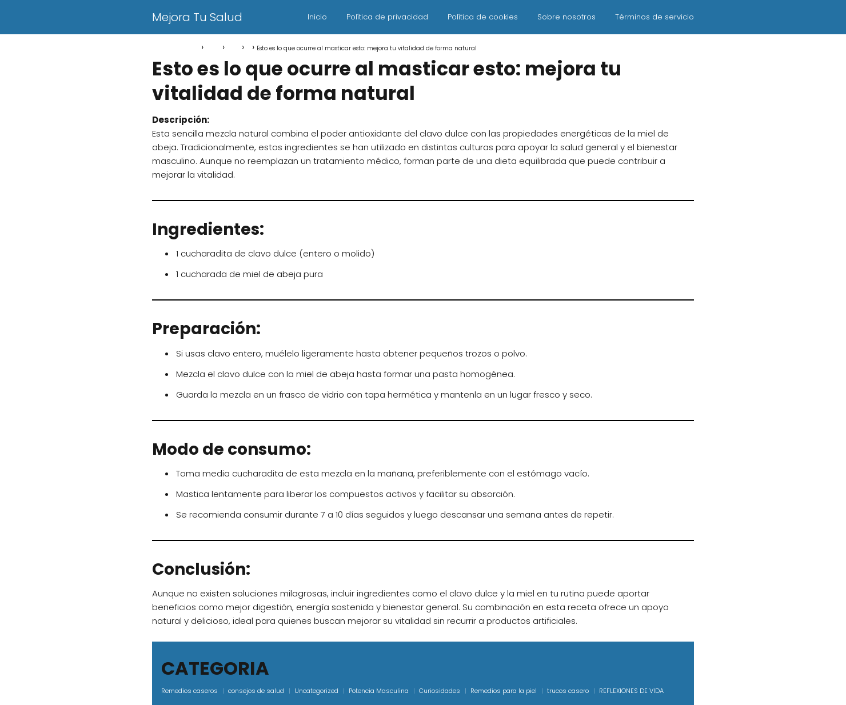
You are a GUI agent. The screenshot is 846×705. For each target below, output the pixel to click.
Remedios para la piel (503, 690)
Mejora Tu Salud (197, 17)
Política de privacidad (387, 16)
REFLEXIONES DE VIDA (631, 690)
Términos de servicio (654, 16)
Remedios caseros (189, 690)
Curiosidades (439, 690)
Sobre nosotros (566, 16)
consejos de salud (256, 690)
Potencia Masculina (379, 690)
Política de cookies (483, 16)
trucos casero (568, 690)
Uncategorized (316, 690)
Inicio (317, 16)
